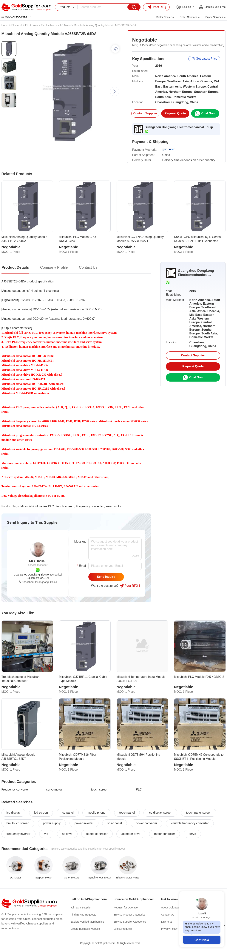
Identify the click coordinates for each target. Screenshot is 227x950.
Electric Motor (49, 25)
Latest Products (123, 928)
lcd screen (41, 812)
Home (4, 25)
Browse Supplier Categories (130, 921)
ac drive (67, 833)
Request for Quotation (126, 907)
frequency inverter (18, 833)
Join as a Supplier (81, 907)
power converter (146, 823)
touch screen (65, 506)
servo (192, 833)
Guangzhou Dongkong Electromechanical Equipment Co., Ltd (181, 127)
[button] (114, 91)
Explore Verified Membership (87, 921)
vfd (46, 833)
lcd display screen (160, 812)
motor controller (164, 833)
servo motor (114, 506)
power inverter (84, 823)
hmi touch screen (18, 823)
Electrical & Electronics (24, 25)
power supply (52, 823)
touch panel (127, 812)
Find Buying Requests (83, 914)
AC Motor (65, 25)
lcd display (14, 812)
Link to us (166, 921)
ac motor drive (130, 833)
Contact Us (167, 914)
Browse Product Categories (129, 914)
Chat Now (201, 940)
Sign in (209, 6)
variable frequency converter (190, 823)
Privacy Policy (169, 928)
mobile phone (96, 812)
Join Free (220, 6)
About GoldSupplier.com (175, 907)
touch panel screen (198, 812)
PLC (139, 789)
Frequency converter (90, 506)
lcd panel (68, 812)
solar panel (114, 823)
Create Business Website (85, 928)
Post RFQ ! (130, 586)
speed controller (97, 833)
